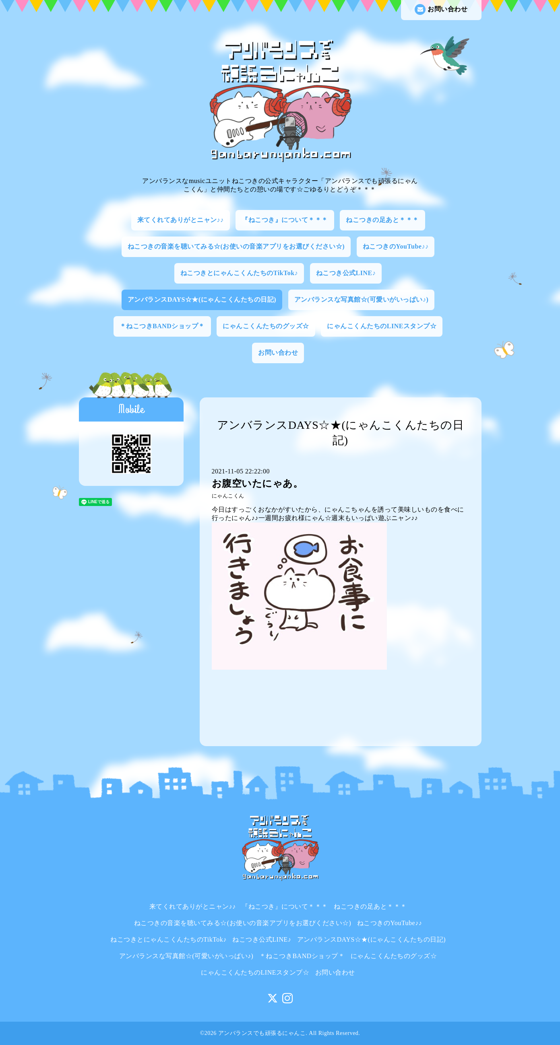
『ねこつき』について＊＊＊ (285, 219)
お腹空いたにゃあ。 (257, 483)
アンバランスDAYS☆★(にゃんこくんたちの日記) (202, 299)
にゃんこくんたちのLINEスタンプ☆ (381, 326)
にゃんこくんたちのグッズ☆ (266, 326)
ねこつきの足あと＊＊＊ (382, 219)
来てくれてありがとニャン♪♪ (180, 219)
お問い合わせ (441, 9)
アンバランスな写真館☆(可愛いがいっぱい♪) (361, 299)
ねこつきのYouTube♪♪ (396, 246)
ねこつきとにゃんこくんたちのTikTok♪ (239, 272)
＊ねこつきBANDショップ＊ (162, 326)
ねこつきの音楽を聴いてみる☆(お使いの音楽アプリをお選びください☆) (236, 246)
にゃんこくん (228, 496)
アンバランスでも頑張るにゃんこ (262, 1033)
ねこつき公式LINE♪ (346, 272)
